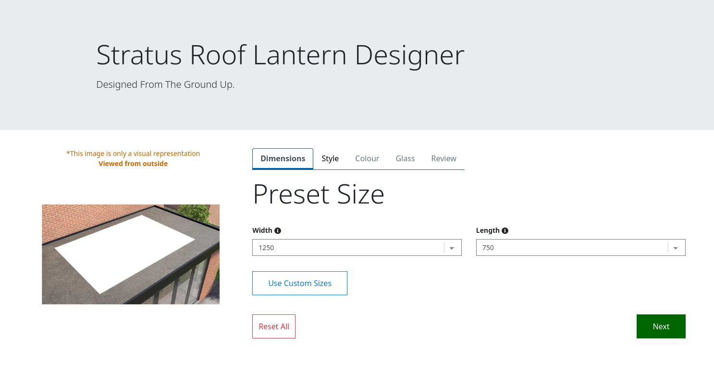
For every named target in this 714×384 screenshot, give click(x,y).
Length (492, 230)
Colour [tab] (367, 158)
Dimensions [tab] (282, 158)
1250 (266, 247)
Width (266, 230)
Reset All (274, 326)
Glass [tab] (405, 158)
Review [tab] (443, 158)
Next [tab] (660, 326)
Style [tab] (330, 158)
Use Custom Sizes (300, 283)
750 (488, 247)
